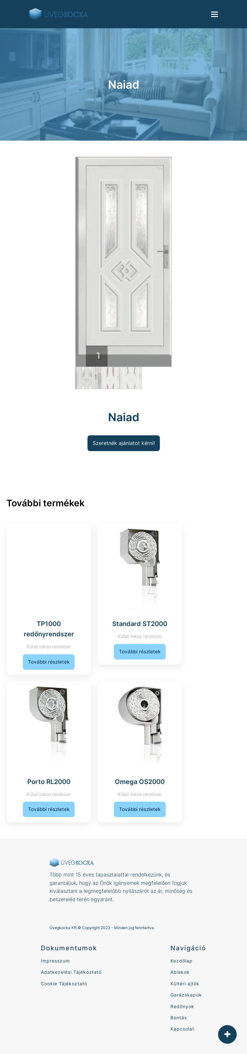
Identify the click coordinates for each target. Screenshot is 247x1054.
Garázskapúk (186, 994)
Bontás (178, 1017)
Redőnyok (182, 1006)
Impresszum (55, 960)
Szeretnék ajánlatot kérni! (124, 443)
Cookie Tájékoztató (64, 983)
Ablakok (180, 972)
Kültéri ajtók (184, 983)
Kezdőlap (181, 960)
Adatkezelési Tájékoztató (71, 972)
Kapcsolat (182, 1028)
